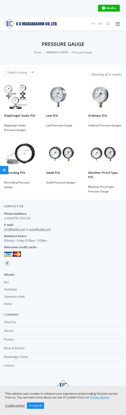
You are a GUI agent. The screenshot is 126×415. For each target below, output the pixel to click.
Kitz (6, 282)
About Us (10, 322)
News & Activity (14, 348)
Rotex (8, 304)
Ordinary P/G (97, 116)
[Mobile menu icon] (118, 24)
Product (9, 339)
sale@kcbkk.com (40, 229)
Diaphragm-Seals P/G (19, 116)
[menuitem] (93, 23)
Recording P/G (14, 173)
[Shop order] (20, 72)
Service (9, 331)
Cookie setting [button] (15, 406)
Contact (9, 365)
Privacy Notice (99, 397)
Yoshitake (10, 289)
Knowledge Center (16, 357)
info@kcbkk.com (14, 229)
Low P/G (52, 116)
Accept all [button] (35, 405)
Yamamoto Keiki (14, 297)
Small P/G (53, 173)
